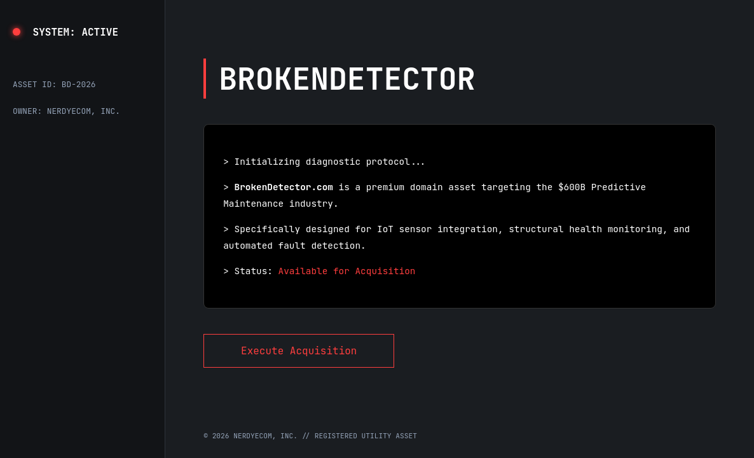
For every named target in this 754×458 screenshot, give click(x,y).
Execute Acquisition (299, 350)
